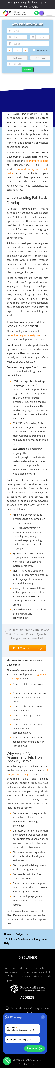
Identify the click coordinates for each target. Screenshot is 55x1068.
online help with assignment (26, 335)
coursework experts (37, 160)
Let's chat (34, 1048)
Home (7, 934)
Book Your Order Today (27, 648)
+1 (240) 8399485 (27, 6)
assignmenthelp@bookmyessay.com (27, 2)
